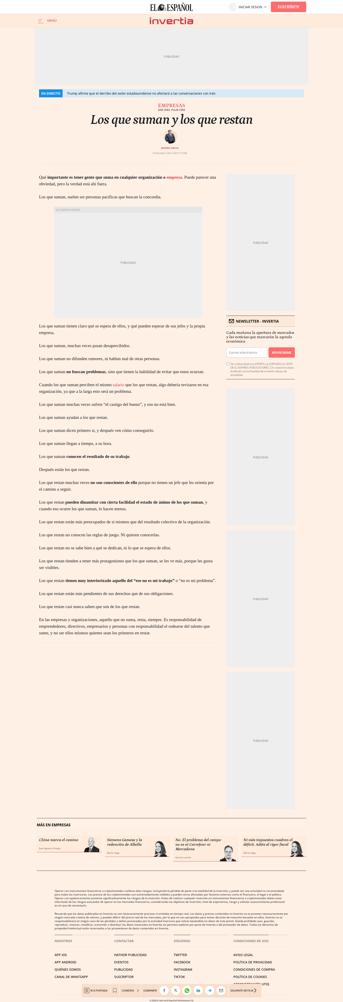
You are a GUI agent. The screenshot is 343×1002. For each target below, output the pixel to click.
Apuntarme (281, 352)
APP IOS (61, 955)
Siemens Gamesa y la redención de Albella (124, 842)
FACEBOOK (182, 962)
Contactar (124, 941)
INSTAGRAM (183, 969)
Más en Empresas (54, 825)
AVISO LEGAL (243, 955)
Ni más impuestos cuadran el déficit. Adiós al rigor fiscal (268, 842)
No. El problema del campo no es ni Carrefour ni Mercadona (198, 844)
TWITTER (180, 955)
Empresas (171, 105)
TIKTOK (179, 977)
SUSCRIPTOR (124, 977)
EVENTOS (121, 962)
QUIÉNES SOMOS (68, 969)
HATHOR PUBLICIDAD (130, 955)
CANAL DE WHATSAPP (71, 977)
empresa (174, 177)
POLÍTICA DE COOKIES (250, 977)
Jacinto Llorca (170, 147)
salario (118, 384)
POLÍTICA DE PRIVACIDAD (252, 962)
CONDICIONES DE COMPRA (254, 969)
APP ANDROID (65, 962)
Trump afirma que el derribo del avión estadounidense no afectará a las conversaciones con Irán (141, 93)
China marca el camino (58, 840)
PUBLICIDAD (123, 969)
